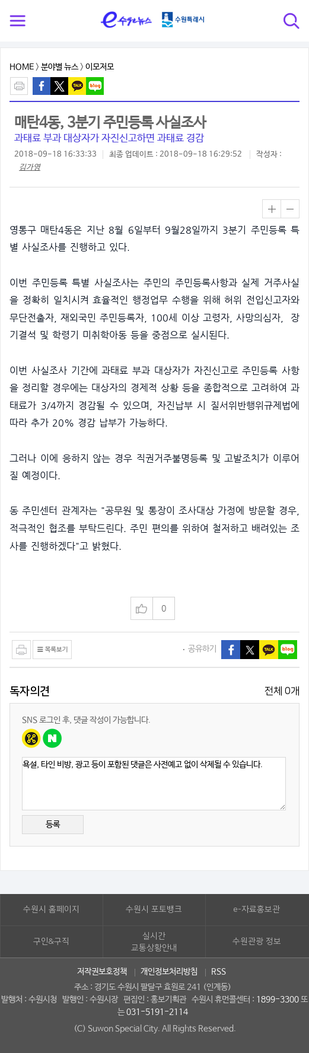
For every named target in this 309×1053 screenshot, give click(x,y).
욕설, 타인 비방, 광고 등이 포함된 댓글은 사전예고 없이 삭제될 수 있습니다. (154, 783)
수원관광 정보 (256, 941)
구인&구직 (51, 941)
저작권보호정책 (102, 971)
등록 (53, 824)
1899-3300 (277, 999)
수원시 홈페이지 (51, 909)
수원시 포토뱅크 (154, 909)
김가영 (29, 167)
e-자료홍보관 (256, 909)
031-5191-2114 (157, 1012)
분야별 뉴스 (59, 67)
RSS (218, 971)
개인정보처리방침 (169, 971)
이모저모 (99, 67)
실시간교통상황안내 (154, 942)
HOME (21, 67)
